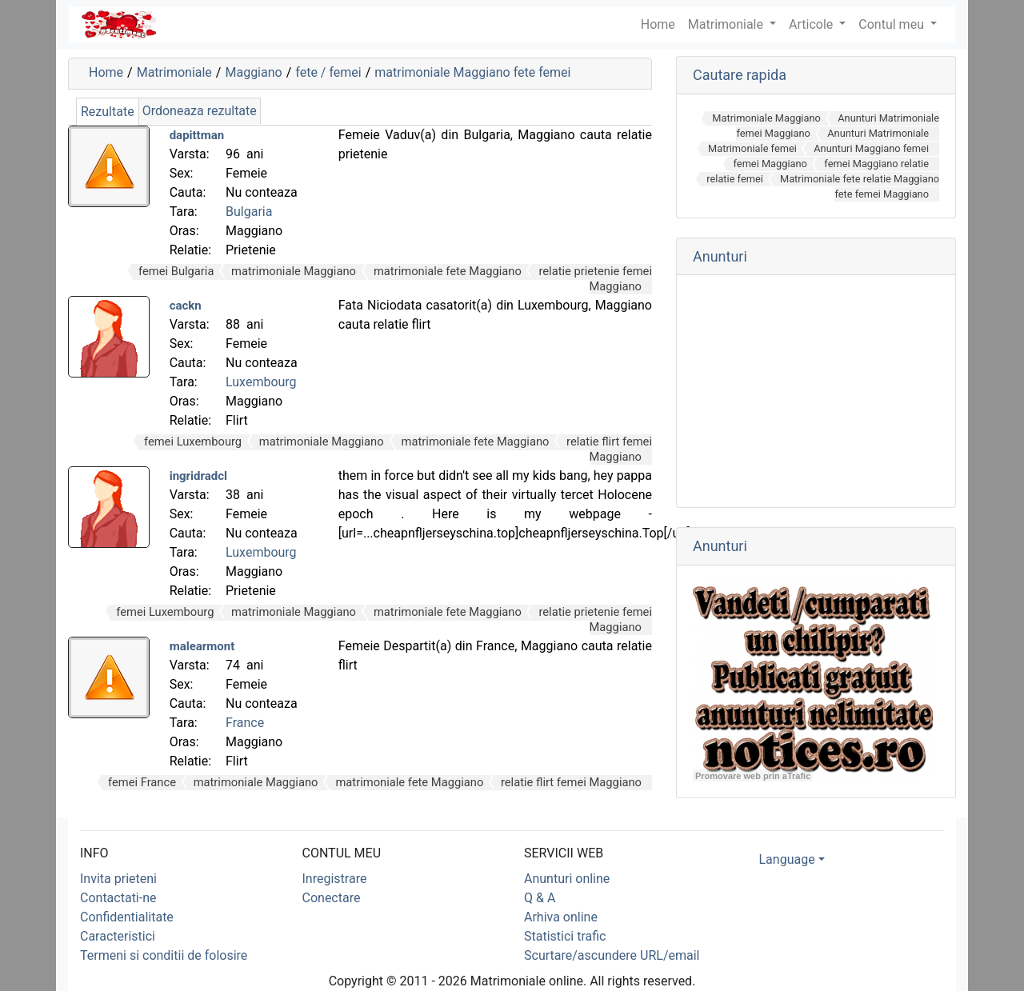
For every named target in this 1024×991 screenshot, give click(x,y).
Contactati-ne (118, 897)
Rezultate (107, 111)
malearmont (202, 646)
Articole (812, 24)
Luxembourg (261, 382)
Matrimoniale (727, 24)
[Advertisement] (816, 391)
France (245, 722)
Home (106, 72)
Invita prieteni (118, 878)
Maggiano (253, 72)
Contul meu (892, 24)
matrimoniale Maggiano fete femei (472, 72)
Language (787, 859)
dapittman (197, 135)
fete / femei (328, 72)
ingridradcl (198, 476)
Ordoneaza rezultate (199, 110)
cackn (186, 305)
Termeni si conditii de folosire (163, 955)
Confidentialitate (127, 917)
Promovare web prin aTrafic (752, 776)
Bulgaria (249, 211)
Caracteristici (117, 936)
